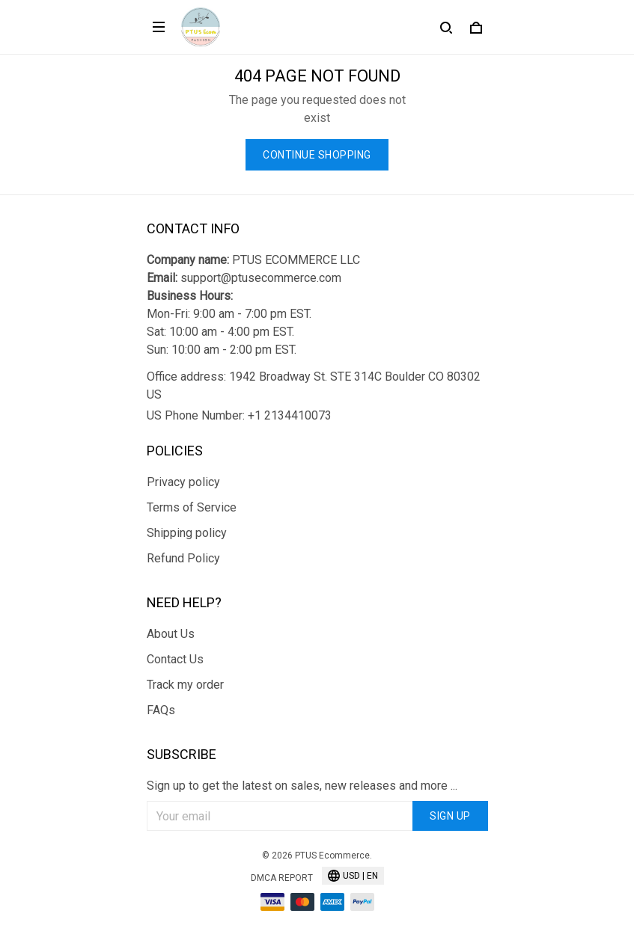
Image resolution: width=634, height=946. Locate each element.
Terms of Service (192, 507)
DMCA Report (282, 878)
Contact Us (175, 659)
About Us (171, 634)
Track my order (185, 685)
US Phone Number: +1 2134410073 (239, 415)
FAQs (161, 710)
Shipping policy (187, 533)
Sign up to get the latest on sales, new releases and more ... (302, 785)
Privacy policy (183, 482)
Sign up (450, 816)
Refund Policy (183, 558)
